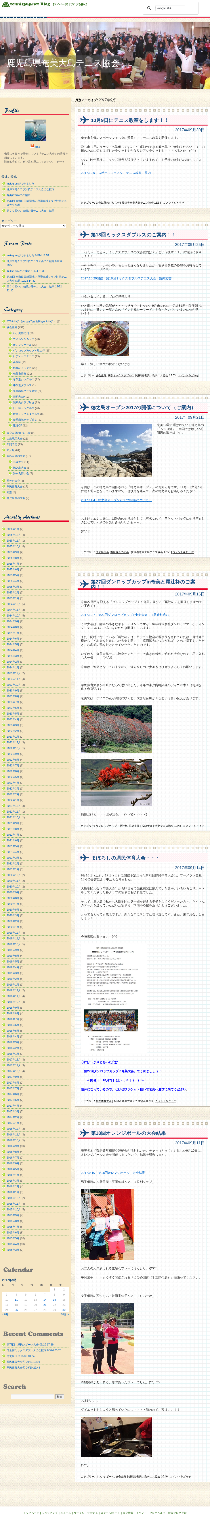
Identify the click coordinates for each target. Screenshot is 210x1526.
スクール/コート (110, 1512)
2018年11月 (14, 996)
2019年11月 (14, 938)
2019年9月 (13, 950)
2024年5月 (13, 644)
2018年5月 (13, 1030)
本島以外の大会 (119, 552)
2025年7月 (13, 563)
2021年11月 (14, 811)
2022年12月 (14, 742)
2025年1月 (13, 598)
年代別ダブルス (22, 385)
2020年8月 (13, 898)
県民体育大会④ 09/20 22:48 (23, 1367)
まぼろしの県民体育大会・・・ (125, 858)
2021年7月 (13, 834)
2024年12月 (14, 604)
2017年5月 (13, 1100)
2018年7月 (13, 1019)
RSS (37, 146)
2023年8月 (13, 696)
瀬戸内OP (19, 396)
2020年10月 (14, 886)
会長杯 (17, 362)
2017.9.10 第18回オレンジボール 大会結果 (114, 1172)
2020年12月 (14, 875)
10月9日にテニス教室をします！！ (130, 120)
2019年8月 (13, 955)
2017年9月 (13, 1076)
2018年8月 (13, 1013)
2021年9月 (13, 823)
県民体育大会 (104, 1101)
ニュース (65, 1512)
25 (16, 1310)
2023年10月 (14, 684)
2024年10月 (14, 615)
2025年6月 (13, 569)
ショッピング (50, 1512)
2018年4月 (13, 1036)
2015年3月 (13, 1249)
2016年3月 (13, 1180)
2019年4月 (13, 967)
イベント (141, 1512)
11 (16, 1299)
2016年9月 (13, 1146)
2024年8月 (13, 627)
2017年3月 (13, 1111)
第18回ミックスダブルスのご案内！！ (133, 235)
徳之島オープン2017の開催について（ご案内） (143, 407)
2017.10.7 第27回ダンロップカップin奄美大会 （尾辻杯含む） (126, 615)
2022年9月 (13, 754)
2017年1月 (13, 1123)
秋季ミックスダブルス (121, 375)
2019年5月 (13, 961)
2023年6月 (13, 707)
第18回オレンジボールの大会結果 (128, 1133)
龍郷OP (17, 425)
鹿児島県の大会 (16, 498)
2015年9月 (13, 1215)
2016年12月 (14, 1128)
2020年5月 (13, 909)
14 (44, 1299)
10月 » (65, 1314)
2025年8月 (13, 558)
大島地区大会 (15, 438)
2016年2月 (13, 1186)
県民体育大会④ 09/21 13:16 (23, 1361)
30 (64, 1310)
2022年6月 (13, 771)
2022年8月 (13, 759)
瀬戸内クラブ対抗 (23, 402)
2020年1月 (13, 927)
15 (54, 1299)
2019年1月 (13, 984)
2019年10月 (14, 944)
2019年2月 (13, 978)
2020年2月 (13, 921)
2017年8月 (13, 1082)
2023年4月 (13, 719)
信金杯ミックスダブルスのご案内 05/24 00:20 (34, 1350)
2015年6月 (13, 1232)
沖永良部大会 (21, 473)
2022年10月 (14, 748)
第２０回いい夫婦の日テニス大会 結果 (30, 210)
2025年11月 (14, 540)
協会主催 (101, 375)
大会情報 (128, 1512)
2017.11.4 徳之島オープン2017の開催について (116, 500)
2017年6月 (13, 1094)
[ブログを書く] (78, 4)
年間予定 (12, 444)
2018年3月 (13, 1042)
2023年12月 (14, 673)
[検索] (170, 8)
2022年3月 (13, 788)
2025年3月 (13, 586)
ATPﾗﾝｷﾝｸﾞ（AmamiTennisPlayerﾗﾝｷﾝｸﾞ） (31, 321)
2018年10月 (14, 1002)
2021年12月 (14, 805)
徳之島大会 (102, 552)
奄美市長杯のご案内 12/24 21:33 (26, 271)
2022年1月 (13, 800)
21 (44, 1304)
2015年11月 (14, 1203)
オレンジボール (105, 1476)
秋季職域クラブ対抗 (25, 419)
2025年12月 (14, 534)
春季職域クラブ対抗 (25, 391)
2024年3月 (13, 656)
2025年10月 (14, 546)
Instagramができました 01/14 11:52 (28, 255)
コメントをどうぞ (173, 202)
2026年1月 (13, 529)
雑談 (9, 492)
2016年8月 (13, 1151)
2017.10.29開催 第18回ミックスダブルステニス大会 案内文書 (128, 278)
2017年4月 (13, 1105)
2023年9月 (13, 690)
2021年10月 (14, 817)
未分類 (11, 450)
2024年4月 (13, 650)
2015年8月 (13, 1221)
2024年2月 (13, 661)
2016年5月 (13, 1169)
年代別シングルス (23, 379)
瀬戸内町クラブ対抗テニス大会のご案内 (30, 189)
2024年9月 (13, 621)
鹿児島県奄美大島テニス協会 (63, 63)
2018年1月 (13, 1053)
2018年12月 (14, 990)
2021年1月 (13, 869)
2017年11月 (14, 1065)
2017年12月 (14, 1059)
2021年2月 (13, 863)
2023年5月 (13, 713)
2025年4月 (13, 581)
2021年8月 (13, 829)
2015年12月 (14, 1198)
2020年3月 (13, 915)
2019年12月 (14, 932)
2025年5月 (13, 575)
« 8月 (5, 1314)
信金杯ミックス (22, 367)
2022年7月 (13, 765)
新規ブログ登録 (177, 1512)
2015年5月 (13, 1238)
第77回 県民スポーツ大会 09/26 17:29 (30, 1344)
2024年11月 (14, 609)
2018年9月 (13, 1007)
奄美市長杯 (19, 373)
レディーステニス (23, 356)
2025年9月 (13, 552)
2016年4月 (13, 1174)
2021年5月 (13, 846)
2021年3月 (13, 857)
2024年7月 (13, 632)
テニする (92, 1512)
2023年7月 (13, 702)
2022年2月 (13, 794)
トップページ (31, 1512)
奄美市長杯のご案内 (19, 195)
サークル (79, 1512)
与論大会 (18, 461)
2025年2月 (13, 592)
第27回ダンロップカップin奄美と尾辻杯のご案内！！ (143, 584)
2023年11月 (14, 679)
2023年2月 (13, 731)
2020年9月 (13, 892)
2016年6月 (13, 1163)
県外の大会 (13, 480)
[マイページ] (60, 4)
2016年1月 (13, 1192)
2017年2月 (13, 1117)
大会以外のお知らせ (108, 202)
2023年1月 (13, 736)
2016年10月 (14, 1140)
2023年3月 (13, 725)
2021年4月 (13, 852)
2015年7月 (13, 1226)
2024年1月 (13, 667)
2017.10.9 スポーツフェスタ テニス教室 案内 (117, 173)
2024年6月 (13, 638)
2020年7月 (13, 903)
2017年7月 (13, 1088)
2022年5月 (13, 777)
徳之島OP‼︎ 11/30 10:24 (20, 1356)
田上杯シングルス (23, 408)
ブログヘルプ (157, 1512)
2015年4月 (13, 1244)
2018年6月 (13, 1025)
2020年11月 (14, 880)
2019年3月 (13, 973)
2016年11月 (14, 1134)
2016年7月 (13, 1157)
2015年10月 (14, 1209)
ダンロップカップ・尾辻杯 (112, 825)
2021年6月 (13, 840)
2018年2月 (13, 1048)
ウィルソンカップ (23, 339)
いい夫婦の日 (21, 333)
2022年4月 (13, 782)
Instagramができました (20, 183)
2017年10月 (14, 1071)
